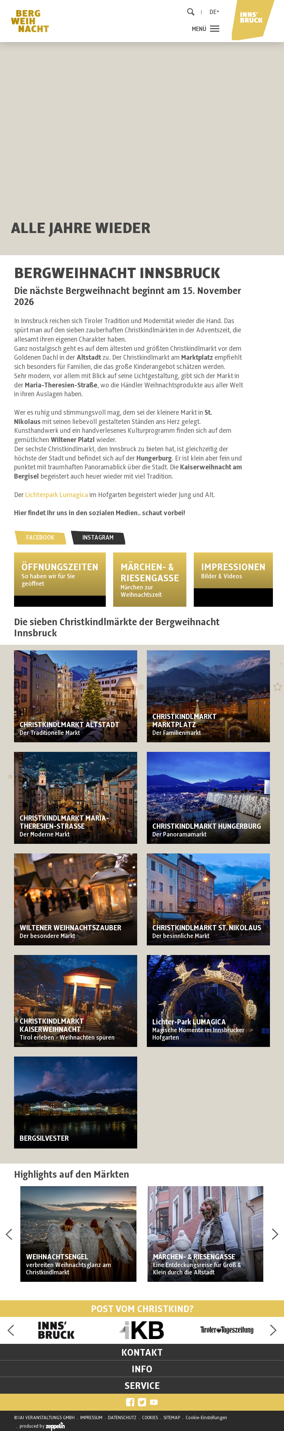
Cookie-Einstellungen (206, 1417)
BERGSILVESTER (44, 1139)
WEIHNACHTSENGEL (57, 1257)
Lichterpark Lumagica (56, 495)
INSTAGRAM (98, 537)
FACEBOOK (40, 537)
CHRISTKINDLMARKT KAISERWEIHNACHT (52, 1026)
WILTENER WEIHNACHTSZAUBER (70, 928)
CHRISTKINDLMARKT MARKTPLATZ (184, 721)
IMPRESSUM (91, 1417)
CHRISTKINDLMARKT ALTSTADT (69, 725)
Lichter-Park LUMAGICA (189, 1022)
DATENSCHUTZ (122, 1417)
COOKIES (150, 1417)
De (213, 12)
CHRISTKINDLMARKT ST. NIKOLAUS (206, 928)
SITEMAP (171, 1417)
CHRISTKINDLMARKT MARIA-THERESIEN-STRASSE (64, 823)
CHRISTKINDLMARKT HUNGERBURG (206, 827)
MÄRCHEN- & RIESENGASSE (194, 1257)
